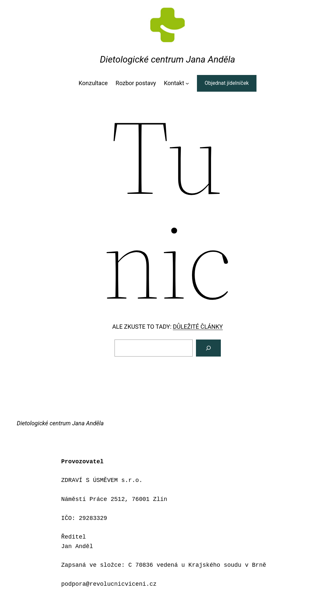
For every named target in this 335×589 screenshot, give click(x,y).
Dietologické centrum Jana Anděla (167, 59)
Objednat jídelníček (226, 83)
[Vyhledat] (208, 348)
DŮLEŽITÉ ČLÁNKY (198, 326)
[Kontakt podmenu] (187, 83)
